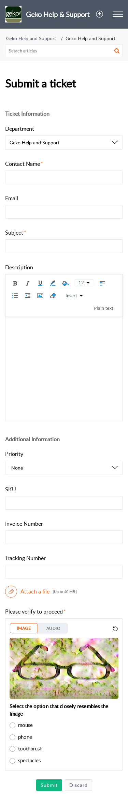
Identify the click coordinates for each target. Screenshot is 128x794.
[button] (100, 14)
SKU (10, 489)
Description (19, 267)
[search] (64, 50)
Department (19, 128)
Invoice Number (24, 523)
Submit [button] (49, 785)
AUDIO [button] (53, 628)
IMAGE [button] (24, 628)
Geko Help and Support (31, 38)
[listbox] (64, 143)
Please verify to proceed (35, 611)
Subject (15, 232)
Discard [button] (78, 785)
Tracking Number (25, 558)
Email (11, 198)
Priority (14, 454)
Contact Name (24, 164)
